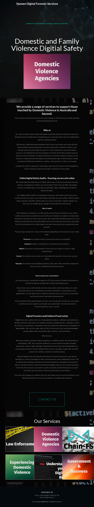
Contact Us (47, 399)
